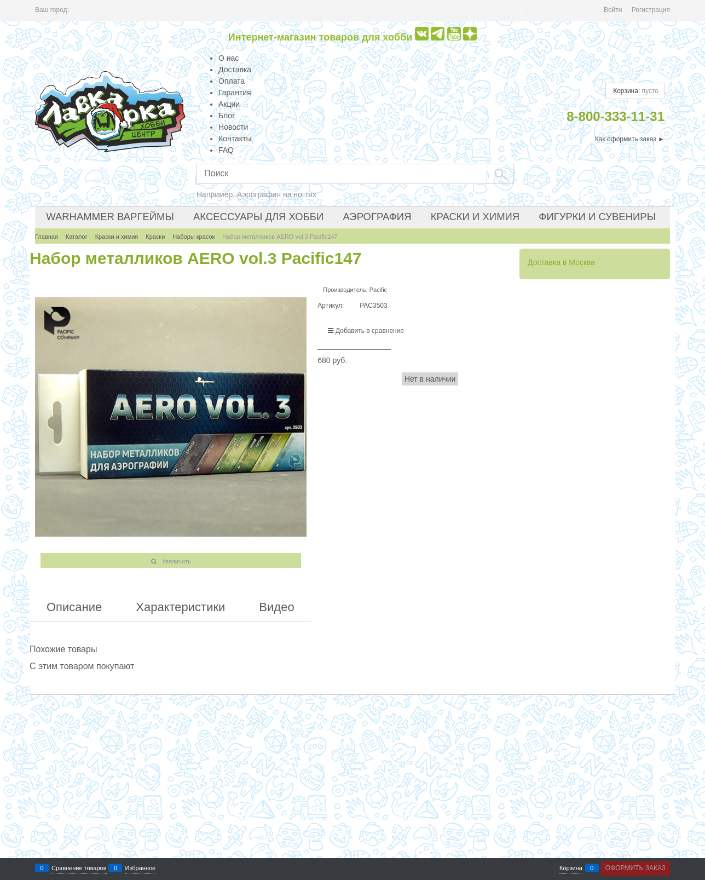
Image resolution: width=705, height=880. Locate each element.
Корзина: (634, 91)
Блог (226, 115)
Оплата (231, 81)
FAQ (226, 150)
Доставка (234, 69)
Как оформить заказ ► (629, 139)
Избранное (140, 868)
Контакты (234, 138)
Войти (613, 10)
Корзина (570, 868)
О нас (228, 58)
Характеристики (180, 607)
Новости (233, 127)
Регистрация (651, 10)
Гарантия (234, 92)
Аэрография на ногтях (276, 194)
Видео (276, 607)
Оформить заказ (635, 868)
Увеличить (176, 561)
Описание (74, 607)
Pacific (378, 289)
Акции (229, 104)
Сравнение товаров (79, 868)
